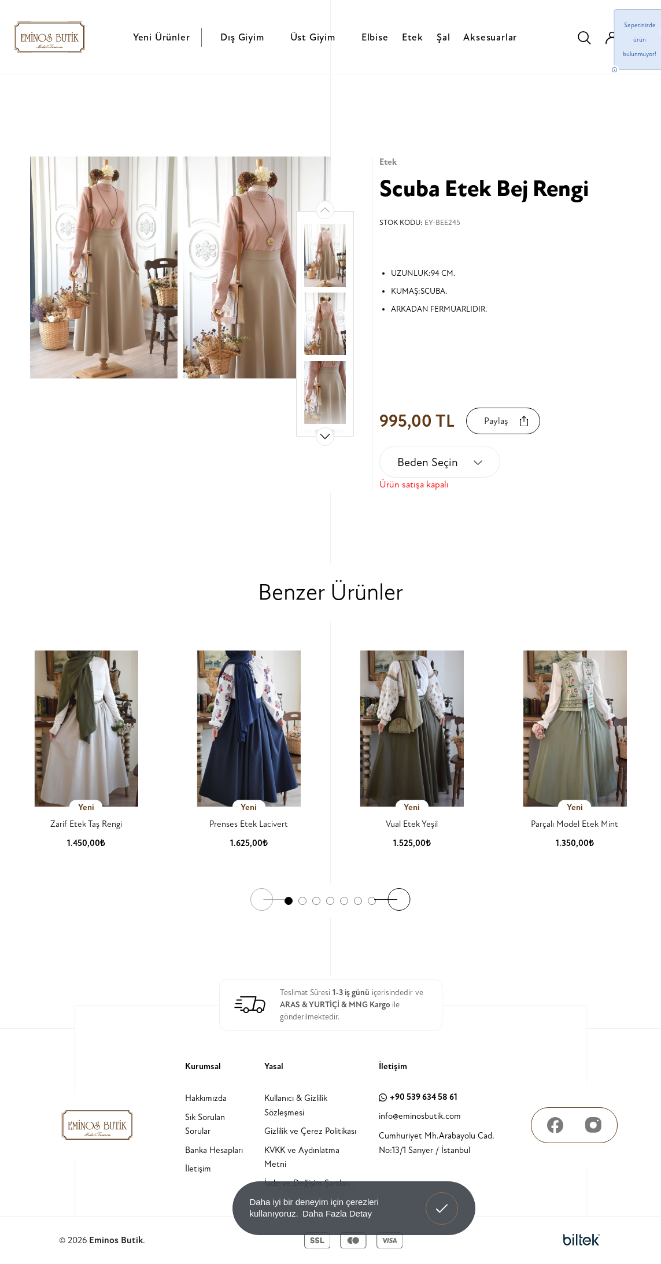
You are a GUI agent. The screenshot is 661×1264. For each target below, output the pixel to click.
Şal (443, 37)
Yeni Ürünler (161, 37)
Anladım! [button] (442, 1199)
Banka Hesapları (214, 1150)
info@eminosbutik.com (420, 1116)
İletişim (198, 1168)
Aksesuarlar (490, 37)
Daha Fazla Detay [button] (337, 1213)
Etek (412, 37)
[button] (325, 436)
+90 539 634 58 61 (418, 1097)
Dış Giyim (242, 37)
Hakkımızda (206, 1098)
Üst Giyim (312, 37)
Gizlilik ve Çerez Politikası (310, 1131)
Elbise (375, 37)
